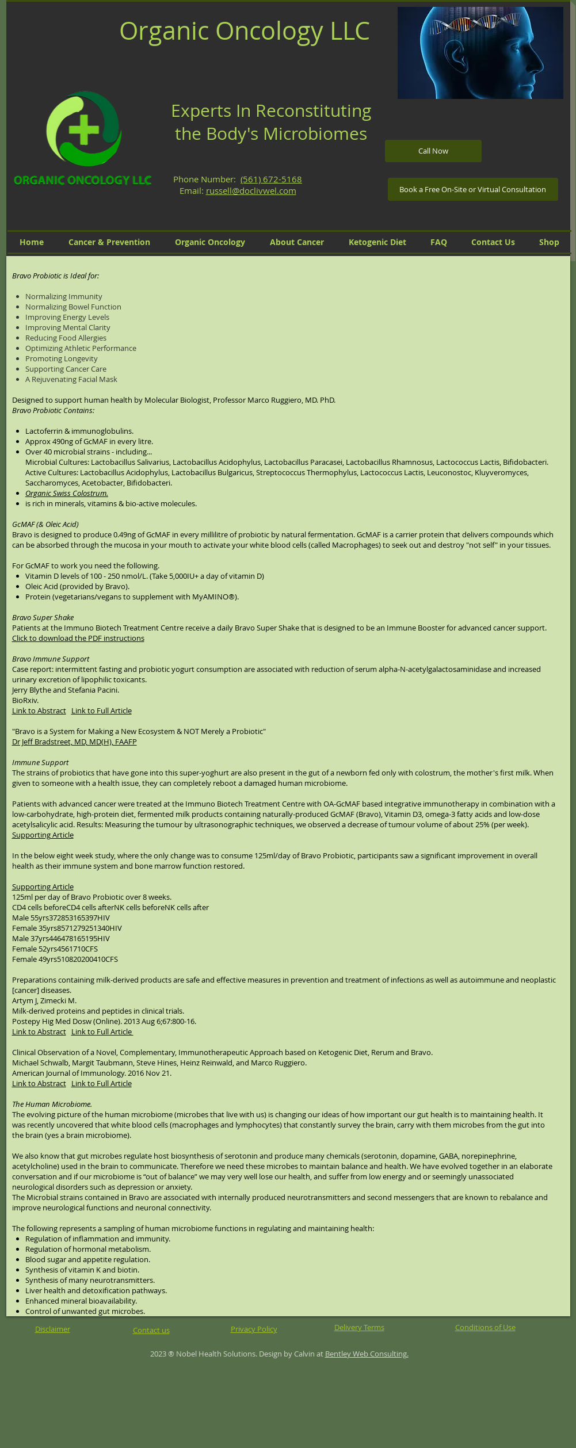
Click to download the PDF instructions (78, 638)
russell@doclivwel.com (251, 190)
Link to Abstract (39, 710)
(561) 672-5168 (271, 179)
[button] (480, 53)
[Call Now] (433, 151)
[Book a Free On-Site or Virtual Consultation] (473, 189)
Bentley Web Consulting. (367, 1353)
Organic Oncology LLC (244, 30)
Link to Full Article (101, 710)
